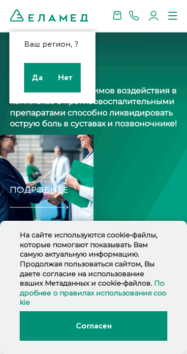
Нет (65, 77)
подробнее (39, 190)
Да (37, 77)
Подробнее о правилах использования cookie (93, 293)
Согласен (93, 326)
